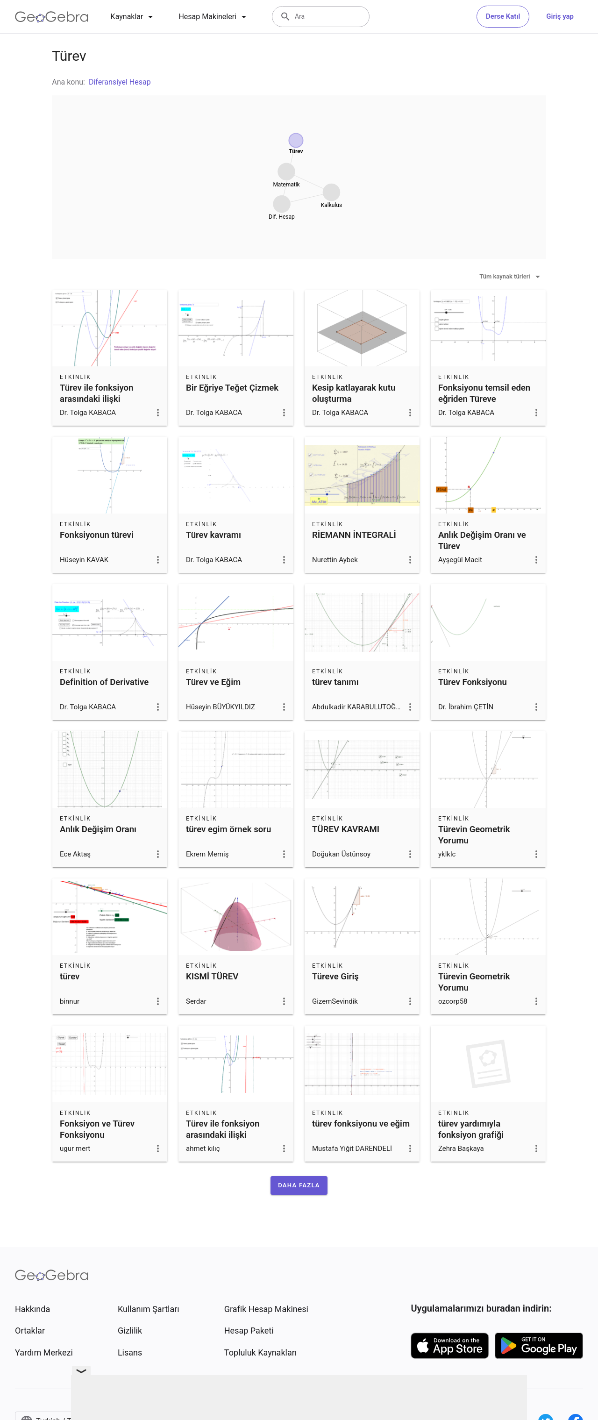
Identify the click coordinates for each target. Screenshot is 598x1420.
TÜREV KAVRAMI (345, 829)
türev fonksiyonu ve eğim (361, 1124)
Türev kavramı (213, 535)
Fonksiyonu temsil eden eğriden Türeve (484, 393)
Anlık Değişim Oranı (98, 829)
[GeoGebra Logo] (51, 16)
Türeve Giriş (335, 976)
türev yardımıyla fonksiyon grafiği (471, 1129)
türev (69, 976)
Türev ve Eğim (213, 682)
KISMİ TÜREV (212, 976)
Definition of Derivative (104, 682)
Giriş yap (560, 16)
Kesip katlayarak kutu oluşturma (353, 393)
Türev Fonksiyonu (472, 682)
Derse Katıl (503, 16)
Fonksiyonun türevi (97, 535)
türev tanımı (335, 682)
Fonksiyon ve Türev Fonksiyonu (97, 1129)
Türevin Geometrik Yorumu (474, 835)
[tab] (134, 16)
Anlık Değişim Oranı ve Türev (482, 540)
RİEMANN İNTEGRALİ (354, 535)
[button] (299, 1185)
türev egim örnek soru (228, 829)
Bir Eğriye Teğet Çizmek (232, 388)
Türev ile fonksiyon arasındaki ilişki (96, 393)
